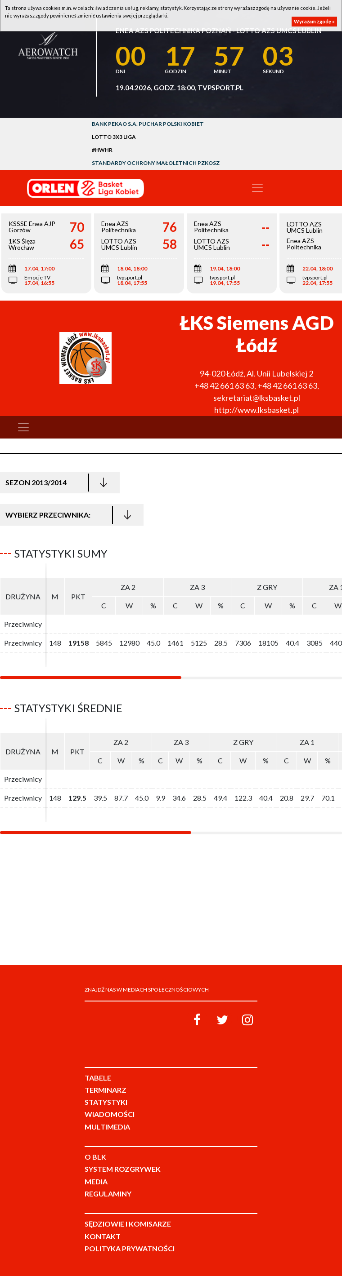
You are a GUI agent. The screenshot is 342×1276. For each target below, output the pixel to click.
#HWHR (102, 149)
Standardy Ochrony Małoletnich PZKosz (156, 163)
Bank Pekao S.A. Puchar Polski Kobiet (148, 123)
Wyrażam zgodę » (314, 21)
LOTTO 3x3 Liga (114, 136)
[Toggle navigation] (257, 188)
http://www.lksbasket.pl (256, 410)
